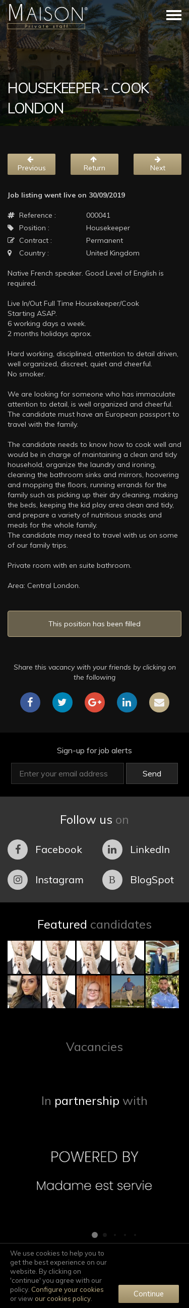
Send (152, 773)
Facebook (45, 849)
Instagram (46, 880)
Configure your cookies (67, 1289)
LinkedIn (136, 849)
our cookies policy (63, 1298)
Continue (149, 1293)
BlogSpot (138, 880)
